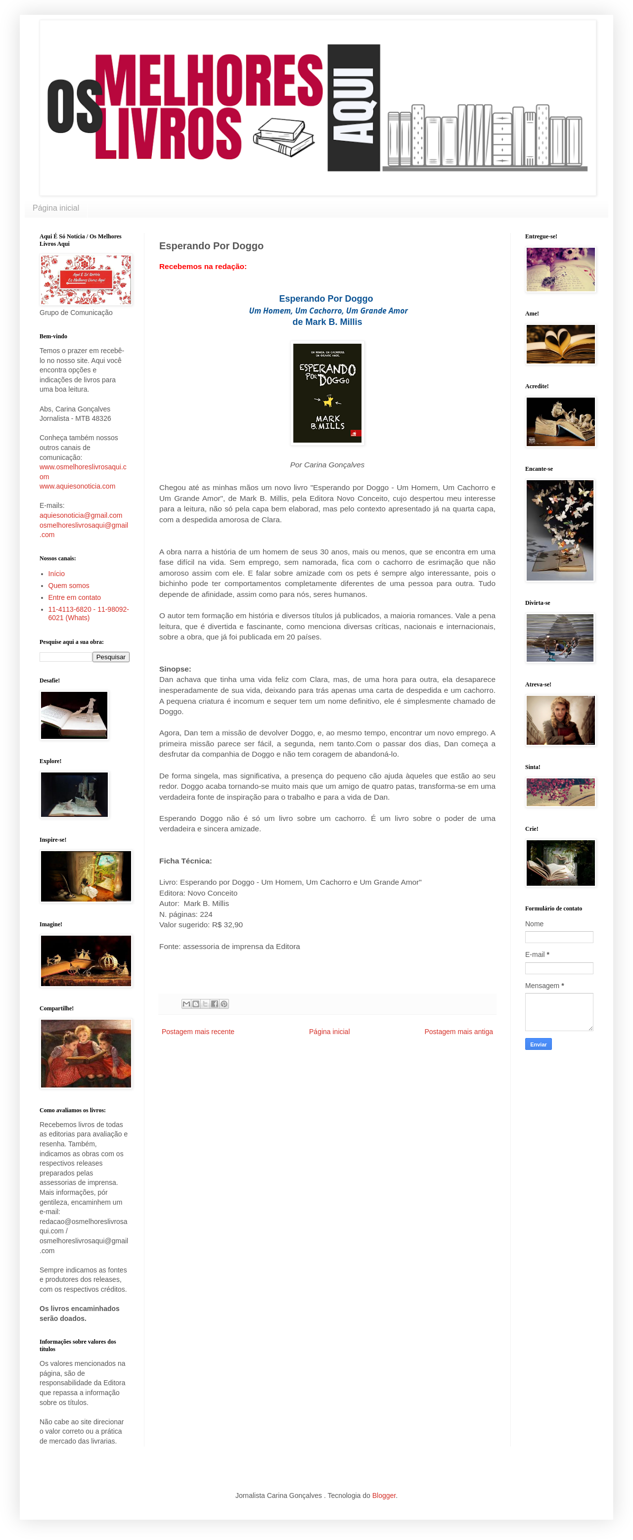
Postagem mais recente (198, 1032)
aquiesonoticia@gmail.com (81, 515)
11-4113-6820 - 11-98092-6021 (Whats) (88, 613)
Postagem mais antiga (458, 1032)
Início (56, 574)
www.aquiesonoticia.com (77, 486)
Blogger (384, 1495)
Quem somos (69, 585)
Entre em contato (74, 597)
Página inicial (56, 208)
